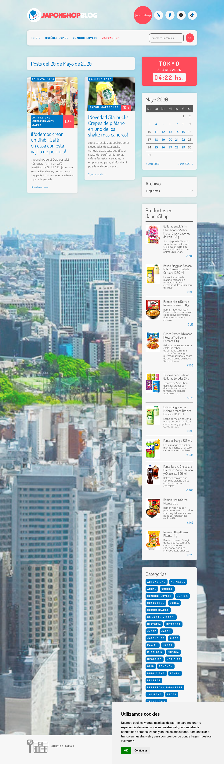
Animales (178, 581)
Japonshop (111, 37)
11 (156, 132)
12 (163, 132)
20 (170, 139)
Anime (152, 588)
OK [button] (126, 750)
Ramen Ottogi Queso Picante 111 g (175, 533)
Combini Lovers (85, 37)
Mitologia (155, 652)
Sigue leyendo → (40, 187)
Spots (171, 694)
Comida (182, 595)
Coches (167, 588)
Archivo (153, 183)
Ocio (150, 666)
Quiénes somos (56, 37)
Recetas (154, 680)
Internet (173, 624)
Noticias (174, 659)
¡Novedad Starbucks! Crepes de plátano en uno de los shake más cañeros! (109, 126)
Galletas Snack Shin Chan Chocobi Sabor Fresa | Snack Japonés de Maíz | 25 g (176, 231)
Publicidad (156, 673)
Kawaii (152, 645)
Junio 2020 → (185, 164)
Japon (37, 124)
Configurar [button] (141, 750)
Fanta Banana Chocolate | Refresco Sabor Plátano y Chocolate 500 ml (178, 469)
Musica (173, 652)
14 (177, 132)
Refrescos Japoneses (165, 687)
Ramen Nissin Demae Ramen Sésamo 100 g (176, 303)
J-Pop (151, 631)
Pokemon (166, 666)
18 (156, 139)
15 (183, 132)
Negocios (154, 659)
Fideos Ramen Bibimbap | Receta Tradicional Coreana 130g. (177, 337)
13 (170, 132)
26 (163, 147)
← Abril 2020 (153, 164)
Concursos (156, 602)
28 (177, 147)
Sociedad (154, 694)
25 (156, 147)
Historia (154, 624)
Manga (168, 645)
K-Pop (174, 638)
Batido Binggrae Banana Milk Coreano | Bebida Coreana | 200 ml (177, 269)
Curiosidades (43, 121)
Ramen (175, 673)
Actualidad (41, 117)
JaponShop (143, 15)
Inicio (36, 37)
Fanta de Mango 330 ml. (177, 440)
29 (183, 147)
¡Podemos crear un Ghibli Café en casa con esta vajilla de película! (48, 142)
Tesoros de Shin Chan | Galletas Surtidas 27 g (176, 376)
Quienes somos (62, 746)
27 (170, 147)
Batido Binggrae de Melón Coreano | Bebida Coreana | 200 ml (177, 410)
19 (163, 139)
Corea (174, 602)
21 (177, 139)
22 (183, 139)
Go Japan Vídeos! (161, 617)
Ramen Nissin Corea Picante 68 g (175, 501)
